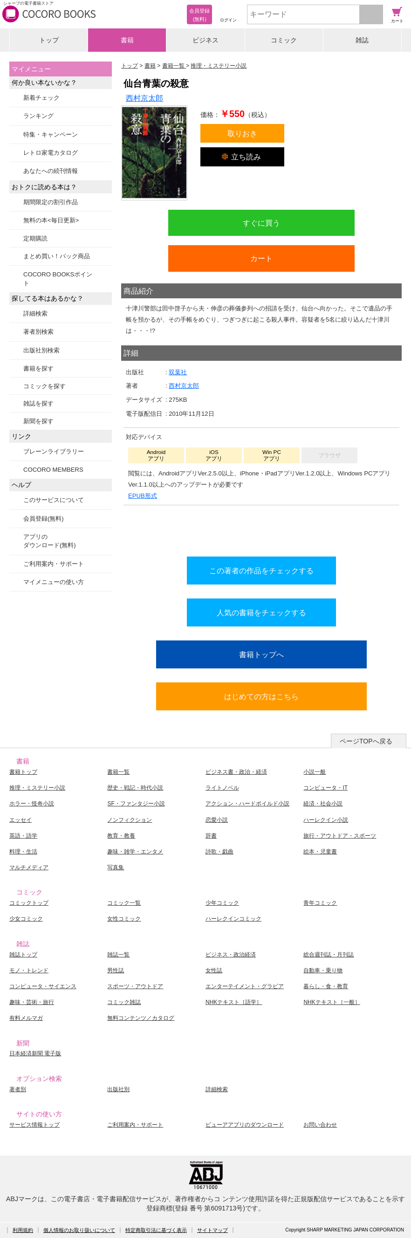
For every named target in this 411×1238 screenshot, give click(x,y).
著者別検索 (38, 331)
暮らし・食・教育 (325, 986)
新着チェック (41, 97)
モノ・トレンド (28, 970)
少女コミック (26, 918)
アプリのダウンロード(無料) (49, 541)
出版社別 (118, 1089)
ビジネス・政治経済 (231, 954)
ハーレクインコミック (233, 918)
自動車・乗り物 (322, 970)
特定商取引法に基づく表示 (156, 1230)
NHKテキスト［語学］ (234, 1002)
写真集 (115, 867)
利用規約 (23, 1230)
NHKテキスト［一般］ (331, 1002)
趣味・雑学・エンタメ (135, 851)
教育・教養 (121, 835)
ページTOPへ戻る (366, 741)
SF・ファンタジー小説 (135, 803)
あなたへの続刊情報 (50, 170)
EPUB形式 (142, 495)
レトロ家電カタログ (50, 152)
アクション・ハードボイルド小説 (247, 803)
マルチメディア (28, 867)
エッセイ (20, 820)
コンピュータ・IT (325, 787)
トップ (49, 40)
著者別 (17, 1089)
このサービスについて (53, 499)
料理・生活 (23, 851)
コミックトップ (28, 903)
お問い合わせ (320, 1124)
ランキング (38, 115)
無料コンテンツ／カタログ (140, 1018)
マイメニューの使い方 (53, 581)
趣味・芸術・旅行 (31, 1002)
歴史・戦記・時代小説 (135, 787)
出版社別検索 (41, 350)
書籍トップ (23, 772)
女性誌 (214, 970)
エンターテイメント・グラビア (245, 986)
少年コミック (222, 903)
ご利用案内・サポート (53, 563)
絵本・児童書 (320, 851)
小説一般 (314, 772)
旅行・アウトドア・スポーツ (339, 835)
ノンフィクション (129, 820)
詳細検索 (35, 313)
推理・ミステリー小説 (37, 787)
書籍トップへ (261, 654)
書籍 (127, 40)
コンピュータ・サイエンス (42, 986)
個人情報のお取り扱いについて (79, 1230)
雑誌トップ (23, 954)
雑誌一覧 (118, 954)
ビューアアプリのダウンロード (245, 1124)
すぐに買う (261, 223)
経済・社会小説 (322, 803)
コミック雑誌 (124, 1002)
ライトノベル (222, 787)
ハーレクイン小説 (325, 820)
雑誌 (362, 40)
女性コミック (124, 918)
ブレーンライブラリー (53, 451)
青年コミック (320, 903)
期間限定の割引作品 (50, 202)
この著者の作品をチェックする (261, 570)
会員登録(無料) (43, 518)
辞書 (211, 835)
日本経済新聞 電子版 (35, 1053)
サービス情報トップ (34, 1124)
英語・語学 (23, 835)
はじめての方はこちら (261, 696)
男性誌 (115, 970)
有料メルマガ (26, 1018)
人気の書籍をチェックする (261, 612)
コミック (284, 40)
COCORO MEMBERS (53, 469)
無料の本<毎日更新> (51, 220)
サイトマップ (212, 1230)
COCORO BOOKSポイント (57, 278)
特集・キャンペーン (50, 134)
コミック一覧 (124, 903)
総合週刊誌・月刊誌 (328, 954)
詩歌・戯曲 (219, 851)
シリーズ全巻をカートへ (261, 528)
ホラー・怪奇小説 (31, 803)
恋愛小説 (217, 820)
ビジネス (205, 40)
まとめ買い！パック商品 (56, 256)
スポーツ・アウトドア (135, 986)
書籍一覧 (118, 772)
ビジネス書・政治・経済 (236, 772)
